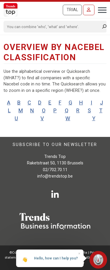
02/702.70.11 (55, 169)
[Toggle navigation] (100, 9)
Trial (72, 9)
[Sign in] (88, 10)
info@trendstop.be (55, 176)
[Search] (53, 26)
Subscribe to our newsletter (55, 144)
